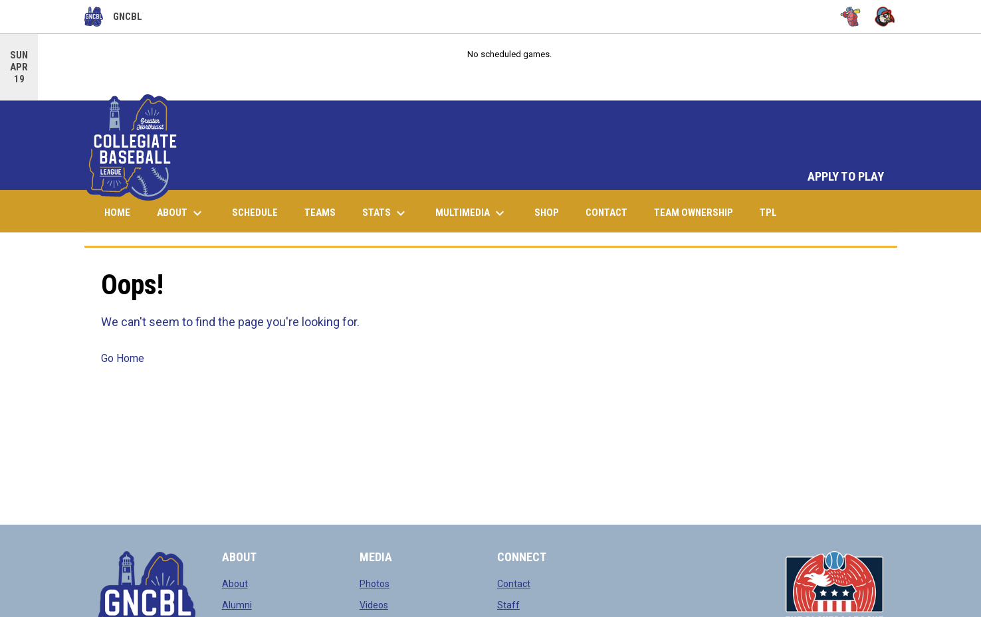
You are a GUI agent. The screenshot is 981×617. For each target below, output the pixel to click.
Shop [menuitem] (551, 212)
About (235, 583)
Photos (374, 583)
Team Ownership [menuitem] (693, 213)
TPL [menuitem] (773, 212)
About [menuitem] (181, 213)
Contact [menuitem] (606, 213)
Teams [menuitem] (320, 213)
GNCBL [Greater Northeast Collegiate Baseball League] (113, 17)
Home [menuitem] (117, 213)
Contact (513, 583)
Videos (374, 605)
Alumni (237, 605)
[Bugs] (850, 17)
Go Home (122, 358)
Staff (508, 605)
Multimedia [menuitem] (471, 213)
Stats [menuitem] (385, 213)
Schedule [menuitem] (255, 213)
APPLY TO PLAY (846, 176)
